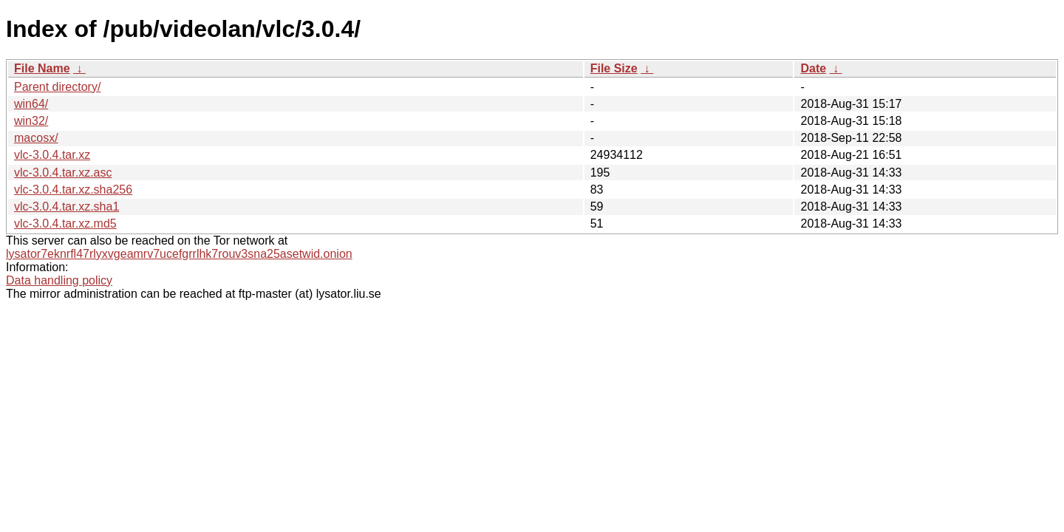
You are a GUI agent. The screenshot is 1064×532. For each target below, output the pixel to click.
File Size (614, 68)
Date (813, 68)
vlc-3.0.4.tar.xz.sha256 (73, 189)
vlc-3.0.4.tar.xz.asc (63, 172)
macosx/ (36, 138)
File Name (42, 68)
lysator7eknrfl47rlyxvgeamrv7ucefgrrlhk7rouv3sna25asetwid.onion (179, 254)
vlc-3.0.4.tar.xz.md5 (65, 223)
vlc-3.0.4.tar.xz (52, 155)
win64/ (31, 104)
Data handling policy (59, 280)
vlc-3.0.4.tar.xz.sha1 (66, 206)
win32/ (31, 121)
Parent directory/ (57, 87)
